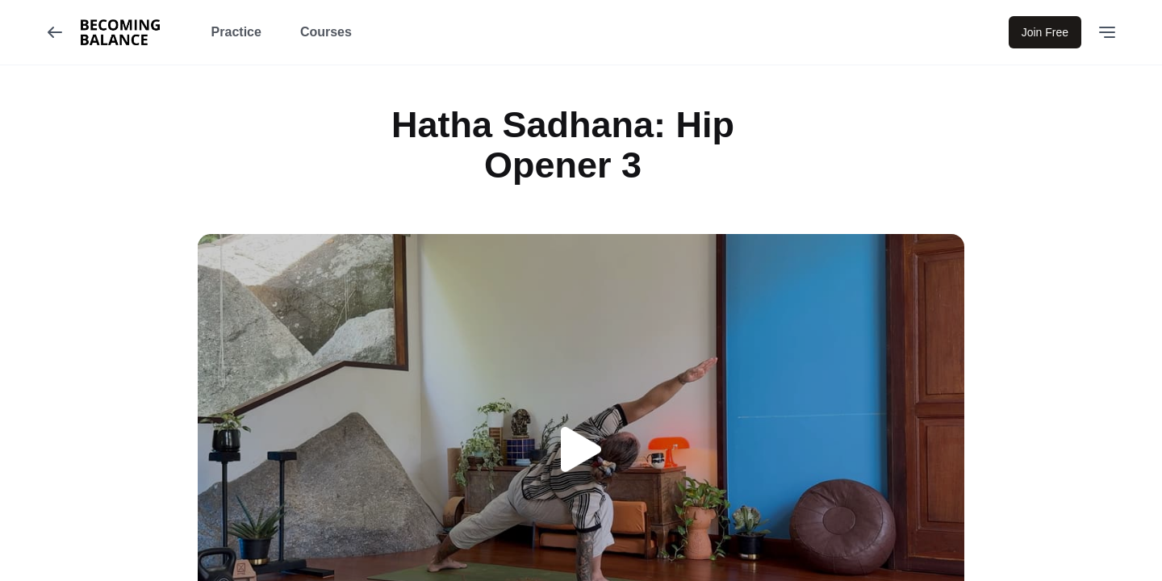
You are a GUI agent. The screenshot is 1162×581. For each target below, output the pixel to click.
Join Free (1045, 32)
